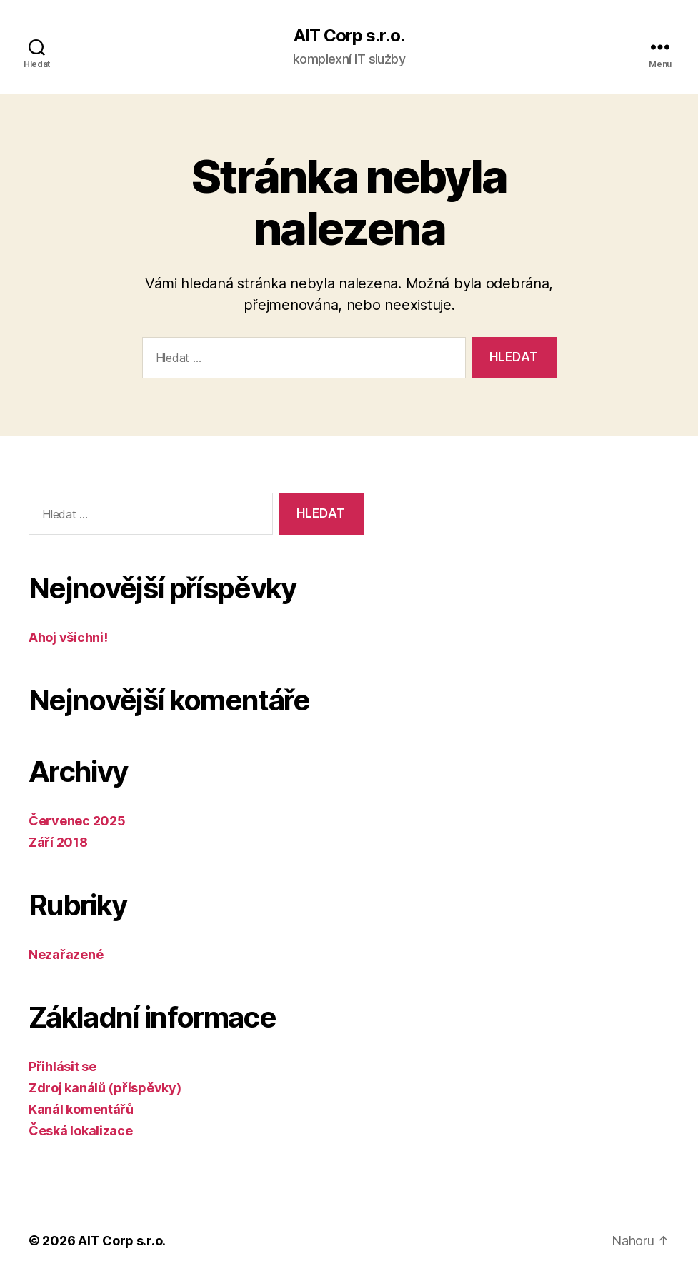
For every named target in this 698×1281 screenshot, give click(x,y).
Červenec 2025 (77, 820)
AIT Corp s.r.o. (349, 35)
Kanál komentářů (81, 1109)
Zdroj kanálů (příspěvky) (105, 1087)
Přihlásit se (62, 1066)
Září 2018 (58, 842)
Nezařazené (66, 954)
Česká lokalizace (81, 1130)
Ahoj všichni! (68, 637)
